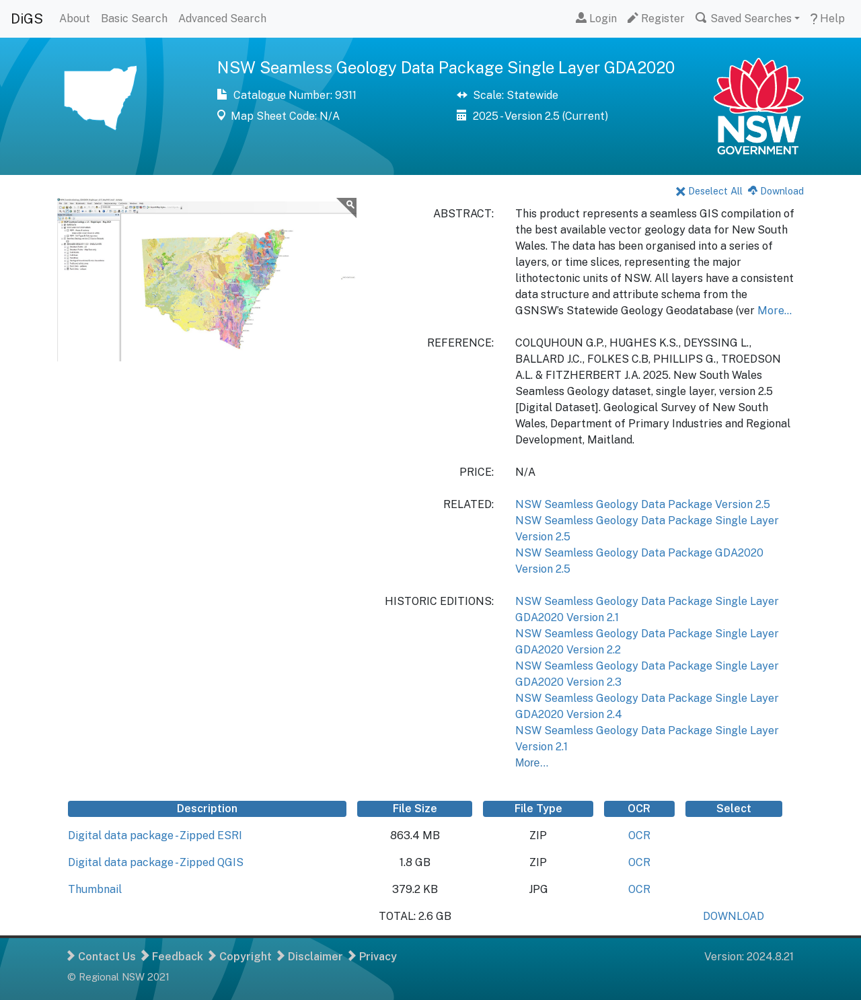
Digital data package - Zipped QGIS (156, 862)
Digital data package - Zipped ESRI (155, 835)
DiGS (27, 19)
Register (656, 18)
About (74, 18)
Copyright (240, 956)
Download (776, 191)
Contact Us (101, 956)
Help (828, 18)
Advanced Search (222, 18)
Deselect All (709, 191)
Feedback (172, 956)
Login (596, 18)
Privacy (372, 956)
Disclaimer (310, 956)
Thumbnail (95, 889)
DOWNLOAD (733, 916)
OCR (639, 835)
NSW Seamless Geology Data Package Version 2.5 (642, 504)
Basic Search (134, 18)
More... (774, 310)
